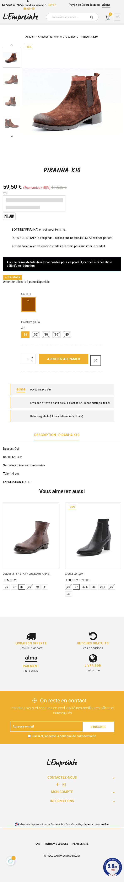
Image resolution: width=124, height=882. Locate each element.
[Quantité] (28, 359)
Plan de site (80, 843)
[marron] (28, 305)
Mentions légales (56, 843)
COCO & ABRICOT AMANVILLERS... (27, 574)
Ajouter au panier (63, 359)
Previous (11, 45)
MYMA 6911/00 (74, 574)
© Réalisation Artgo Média (62, 855)
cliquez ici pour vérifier (95, 824)
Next (11, 136)
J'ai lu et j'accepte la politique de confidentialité (64, 736)
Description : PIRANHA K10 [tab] (56, 435)
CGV (38, 843)
